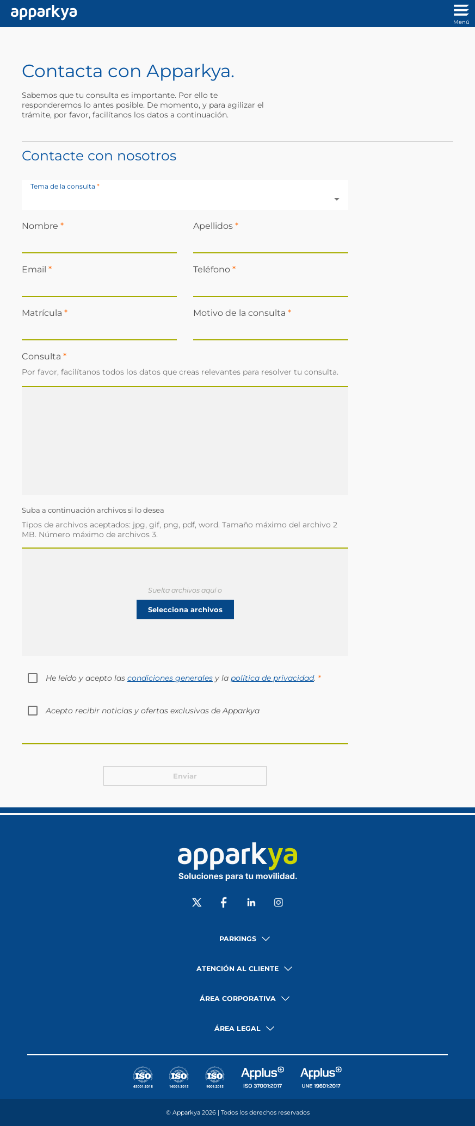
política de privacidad (272, 678)
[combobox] (185, 199)
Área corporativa (238, 998)
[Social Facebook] (224, 903)
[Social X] (197, 903)
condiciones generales (170, 678)
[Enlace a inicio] (41, 13)
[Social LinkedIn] (251, 903)
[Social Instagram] (278, 903)
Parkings (237, 939)
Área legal (237, 1028)
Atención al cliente (237, 969)
